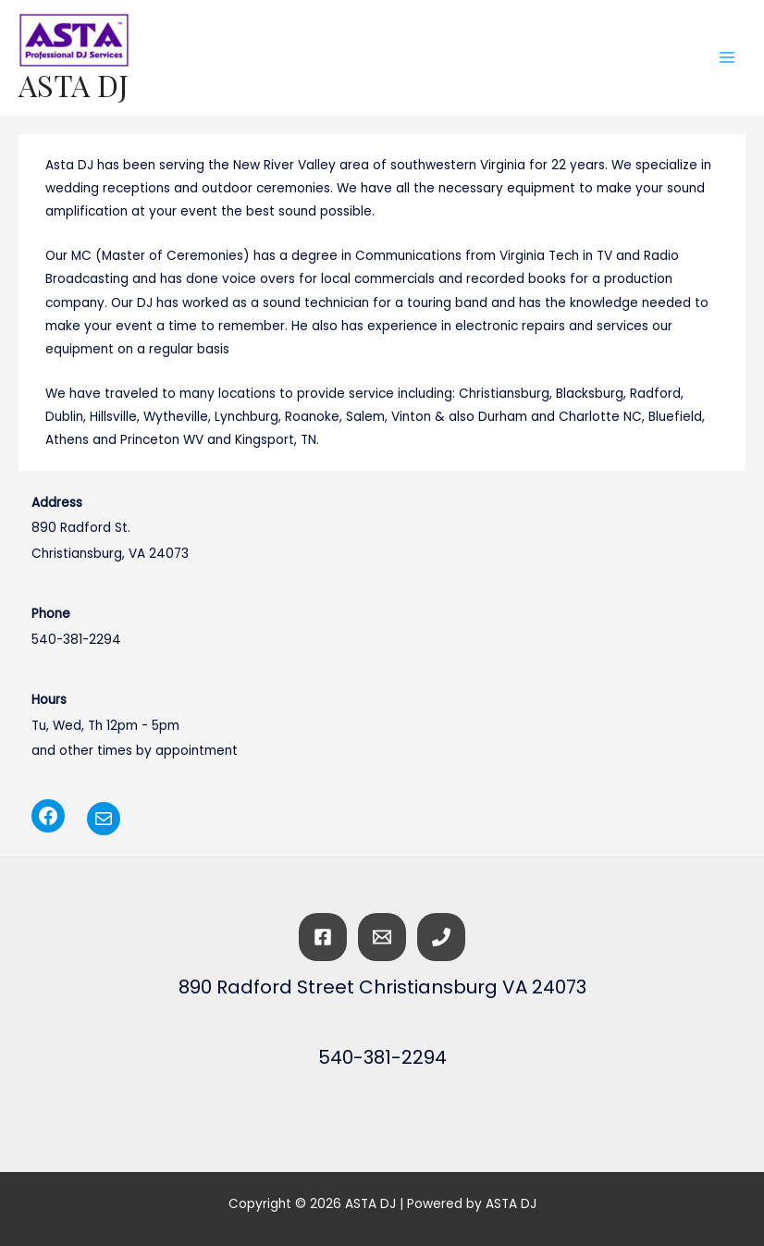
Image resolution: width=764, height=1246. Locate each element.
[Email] (382, 937)
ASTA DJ (73, 85)
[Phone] (441, 937)
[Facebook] (323, 937)
